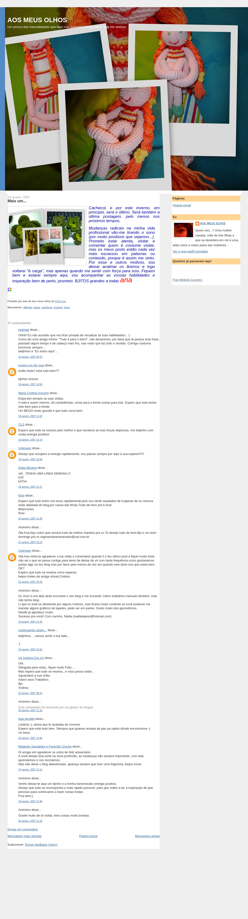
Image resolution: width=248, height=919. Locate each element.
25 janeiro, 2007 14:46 (30, 738)
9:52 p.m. (60, 301)
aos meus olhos (213, 223)
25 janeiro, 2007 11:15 (30, 710)
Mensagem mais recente (25, 836)
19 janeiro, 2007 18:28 (30, 459)
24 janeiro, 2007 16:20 (30, 649)
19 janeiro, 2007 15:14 (30, 439)
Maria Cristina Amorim (33, 393)
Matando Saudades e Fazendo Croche (45, 746)
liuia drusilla (26, 719)
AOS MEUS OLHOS (37, 20)
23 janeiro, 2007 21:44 (30, 621)
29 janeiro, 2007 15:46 (30, 801)
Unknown (24, 448)
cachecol (47, 307)
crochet (58, 307)
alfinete (27, 307)
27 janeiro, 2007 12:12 (30, 769)
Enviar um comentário (23, 829)
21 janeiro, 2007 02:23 (30, 542)
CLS (21, 424)
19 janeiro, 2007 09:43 (30, 357)
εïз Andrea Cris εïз (31, 658)
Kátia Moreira (27, 468)
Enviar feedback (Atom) (41, 844)
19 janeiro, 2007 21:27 (30, 487)
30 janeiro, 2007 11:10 (30, 821)
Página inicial (88, 836)
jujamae (23, 329)
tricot (67, 307)
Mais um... (17, 201)
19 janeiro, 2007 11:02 (30, 416)
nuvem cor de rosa (31, 365)
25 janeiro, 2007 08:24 (30, 693)
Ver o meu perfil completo (190, 251)
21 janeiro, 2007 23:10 (30, 582)
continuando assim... (32, 630)
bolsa (36, 307)
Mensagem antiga (147, 836)
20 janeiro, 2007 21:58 (30, 518)
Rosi (21, 495)
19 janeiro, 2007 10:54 (30, 384)
